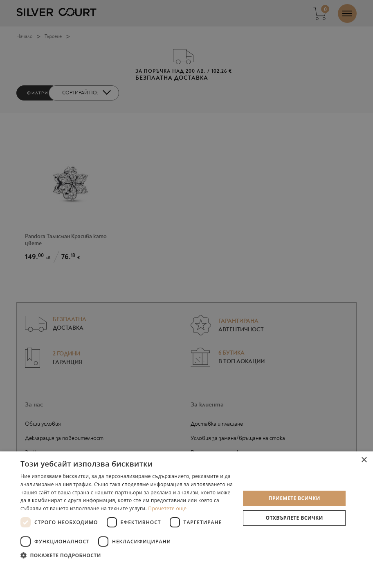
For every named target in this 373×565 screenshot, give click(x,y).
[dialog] (186, 282)
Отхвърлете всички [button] (294, 517)
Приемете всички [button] (294, 498)
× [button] (364, 460)
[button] (127, 555)
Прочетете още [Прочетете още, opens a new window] (167, 508)
